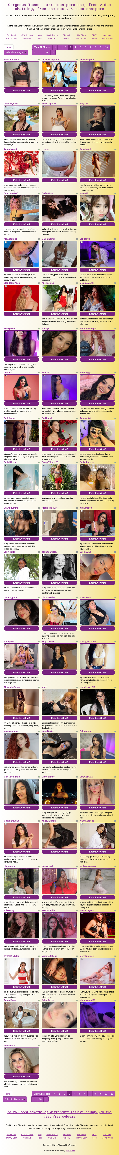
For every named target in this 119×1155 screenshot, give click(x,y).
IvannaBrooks (87, 821)
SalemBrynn (48, 1000)
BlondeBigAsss (12, 283)
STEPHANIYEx (11, 956)
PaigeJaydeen (11, 103)
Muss (44, 687)
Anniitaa (8, 372)
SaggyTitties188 (50, 462)
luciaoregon (86, 508)
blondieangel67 (87, 1000)
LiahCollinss (48, 776)
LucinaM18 (85, 552)
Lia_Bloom (9, 866)
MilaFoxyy (9, 910)
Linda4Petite (48, 597)
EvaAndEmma (11, 508)
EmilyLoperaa (49, 103)
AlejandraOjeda (12, 687)
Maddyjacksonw (88, 641)
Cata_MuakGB (11, 193)
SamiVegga (85, 372)
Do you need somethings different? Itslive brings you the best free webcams (59, 1114)
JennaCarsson (49, 552)
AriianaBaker (10, 239)
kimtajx (45, 328)
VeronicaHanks (11, 731)
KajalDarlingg (49, 821)
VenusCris (85, 239)
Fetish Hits (70, 1150)
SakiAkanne (86, 731)
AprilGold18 (48, 283)
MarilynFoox (10, 641)
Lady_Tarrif (9, 552)
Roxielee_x (9, 1045)
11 (35, 52)
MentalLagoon (87, 910)
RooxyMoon (10, 328)
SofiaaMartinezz (88, 866)
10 (106, 47)
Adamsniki (85, 418)
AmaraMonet (10, 149)
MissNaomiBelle (12, 776)
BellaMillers (10, 462)
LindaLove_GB (87, 687)
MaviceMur (85, 597)
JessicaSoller (49, 910)
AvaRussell (47, 866)
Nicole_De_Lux (49, 508)
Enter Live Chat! (21, 90)
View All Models (42, 47)
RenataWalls (86, 149)
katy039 (84, 103)
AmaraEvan (10, 1000)
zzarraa (45, 149)
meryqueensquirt (88, 328)
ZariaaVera (47, 193)
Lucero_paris (10, 597)
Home (8, 47)
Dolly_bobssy (87, 462)
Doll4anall (47, 418)
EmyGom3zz (86, 776)
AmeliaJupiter (87, 59)
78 (47, 52)
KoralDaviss (48, 731)
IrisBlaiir (46, 372)
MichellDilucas (11, 821)
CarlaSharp (9, 418)
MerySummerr (87, 956)
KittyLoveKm (48, 641)
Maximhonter (48, 239)
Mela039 (84, 193)
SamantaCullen (11, 59)
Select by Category (16, 52)
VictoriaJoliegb (49, 956)
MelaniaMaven (87, 283)
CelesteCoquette (50, 59)
